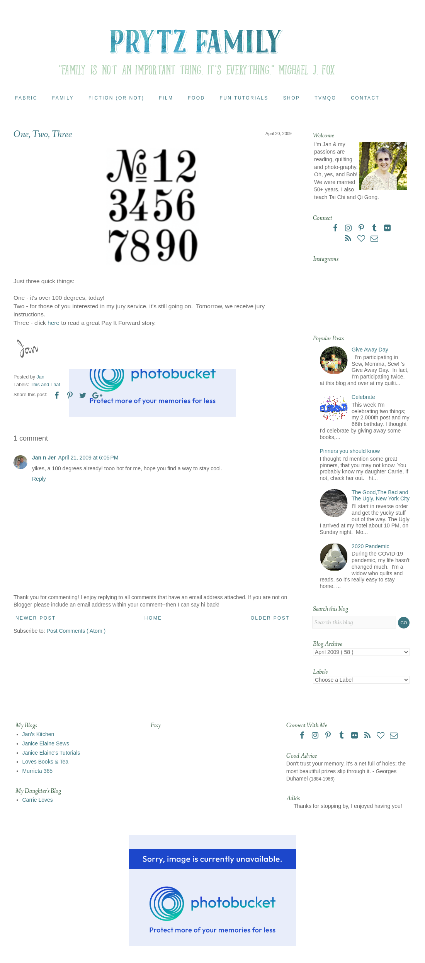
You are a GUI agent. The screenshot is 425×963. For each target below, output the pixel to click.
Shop (291, 98)
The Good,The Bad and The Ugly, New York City (381, 495)
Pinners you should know (350, 451)
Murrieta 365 (37, 771)
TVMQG (325, 98)
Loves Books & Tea (45, 762)
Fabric (26, 98)
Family (63, 98)
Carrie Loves (37, 800)
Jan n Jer (44, 457)
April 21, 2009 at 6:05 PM (88, 457)
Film (166, 98)
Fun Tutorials (244, 98)
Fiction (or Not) (116, 98)
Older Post (270, 618)
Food (196, 98)
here (54, 322)
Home (153, 618)
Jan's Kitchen (38, 734)
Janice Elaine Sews (45, 743)
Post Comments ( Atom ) (76, 631)
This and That (45, 384)
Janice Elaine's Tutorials (51, 753)
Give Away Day (370, 349)
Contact (365, 98)
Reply (39, 479)
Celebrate (363, 397)
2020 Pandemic (370, 546)
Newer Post (35, 618)
